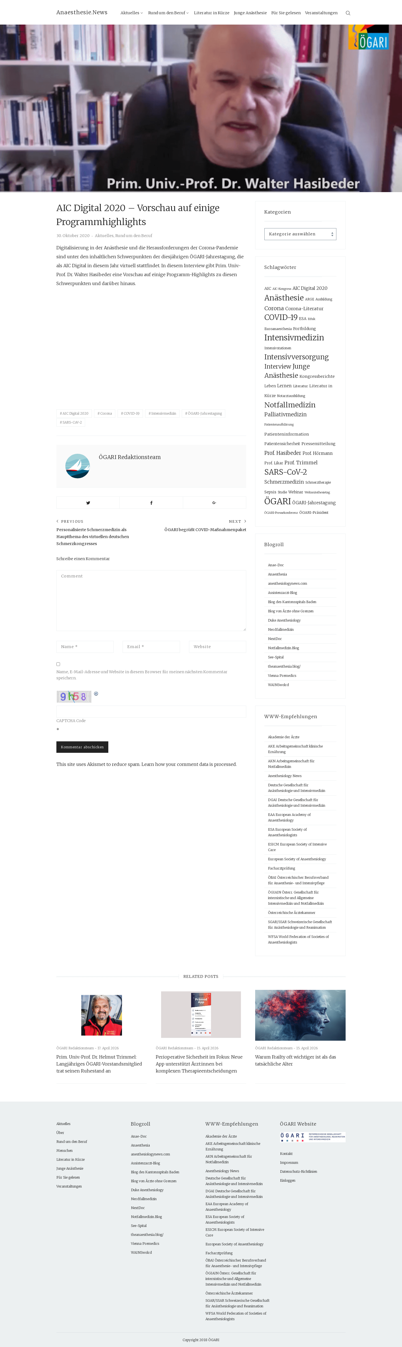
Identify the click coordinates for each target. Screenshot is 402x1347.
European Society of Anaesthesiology (297, 859)
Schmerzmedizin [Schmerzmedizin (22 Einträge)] (284, 482)
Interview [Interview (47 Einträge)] (277, 366)
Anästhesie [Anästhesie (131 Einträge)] (284, 297)
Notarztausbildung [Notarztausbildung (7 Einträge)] (291, 396)
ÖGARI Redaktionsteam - (76, 1048)
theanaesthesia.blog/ (284, 666)
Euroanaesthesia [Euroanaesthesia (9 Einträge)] (278, 329)
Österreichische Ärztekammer (291, 913)
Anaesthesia (277, 574)
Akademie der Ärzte (283, 737)
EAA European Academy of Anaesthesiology (289, 817)
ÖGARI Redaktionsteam (130, 457)
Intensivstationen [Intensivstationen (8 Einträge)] (277, 348)
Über (60, 1133)
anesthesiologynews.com (287, 583)
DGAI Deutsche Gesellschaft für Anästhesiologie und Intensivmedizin (296, 803)
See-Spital (276, 657)
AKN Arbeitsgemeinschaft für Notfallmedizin (291, 764)
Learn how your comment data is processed (189, 764)
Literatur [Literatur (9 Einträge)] (300, 386)
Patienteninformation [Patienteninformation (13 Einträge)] (286, 434)
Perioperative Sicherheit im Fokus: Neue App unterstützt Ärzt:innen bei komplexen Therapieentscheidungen (199, 1064)
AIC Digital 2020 (75, 413)
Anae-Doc (276, 565)
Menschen (64, 1150)
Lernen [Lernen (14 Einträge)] (284, 385)
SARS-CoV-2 (72, 422)
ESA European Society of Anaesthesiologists (287, 832)
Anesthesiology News (285, 776)
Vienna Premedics (282, 676)
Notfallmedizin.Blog (283, 648)
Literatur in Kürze (211, 12)
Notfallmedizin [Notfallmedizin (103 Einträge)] (290, 404)
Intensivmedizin (163, 413)
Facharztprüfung (281, 868)
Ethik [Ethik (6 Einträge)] (311, 319)
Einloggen (287, 1180)
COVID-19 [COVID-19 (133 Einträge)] (281, 317)
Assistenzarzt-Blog (282, 593)
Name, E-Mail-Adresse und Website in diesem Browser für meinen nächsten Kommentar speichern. (142, 674)
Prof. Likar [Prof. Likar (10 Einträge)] (273, 463)
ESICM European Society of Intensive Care (297, 847)
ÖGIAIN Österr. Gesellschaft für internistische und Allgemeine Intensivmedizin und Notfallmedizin (296, 898)
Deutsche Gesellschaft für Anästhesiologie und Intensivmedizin (296, 788)
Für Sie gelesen (286, 12)
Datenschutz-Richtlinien (298, 1171)
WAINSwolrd (278, 685)
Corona (106, 413)
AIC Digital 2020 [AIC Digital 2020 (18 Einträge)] (310, 288)
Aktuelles (130, 12)
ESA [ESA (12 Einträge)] (303, 318)
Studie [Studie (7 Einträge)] (282, 492)
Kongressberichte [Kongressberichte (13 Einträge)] (317, 376)
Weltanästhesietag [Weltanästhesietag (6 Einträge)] (317, 492)
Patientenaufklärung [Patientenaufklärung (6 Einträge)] (279, 424)
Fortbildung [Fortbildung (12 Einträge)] (304, 328)
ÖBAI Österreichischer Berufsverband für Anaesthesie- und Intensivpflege (298, 880)
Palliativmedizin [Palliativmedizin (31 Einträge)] (285, 414)
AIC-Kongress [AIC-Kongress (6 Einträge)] (281, 289)
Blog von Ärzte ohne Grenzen (291, 611)
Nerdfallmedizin (281, 629)
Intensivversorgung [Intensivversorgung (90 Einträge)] (296, 357)
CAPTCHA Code (71, 720)
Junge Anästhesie (250, 12)
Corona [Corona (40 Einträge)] (274, 308)
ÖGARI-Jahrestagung (205, 413)
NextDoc (275, 639)
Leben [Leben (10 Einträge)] (270, 386)
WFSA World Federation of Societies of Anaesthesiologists (298, 939)
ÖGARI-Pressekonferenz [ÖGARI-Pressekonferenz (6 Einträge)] (281, 513)
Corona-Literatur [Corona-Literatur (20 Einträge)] (304, 308)
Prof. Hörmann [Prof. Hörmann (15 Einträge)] (318, 453)
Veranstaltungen (321, 12)
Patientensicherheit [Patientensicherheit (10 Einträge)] (282, 443)
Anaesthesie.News (82, 12)
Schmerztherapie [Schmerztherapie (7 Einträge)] (318, 482)
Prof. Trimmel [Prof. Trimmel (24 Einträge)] (301, 463)
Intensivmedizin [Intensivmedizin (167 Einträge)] (294, 338)
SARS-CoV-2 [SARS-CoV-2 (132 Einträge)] (285, 472)
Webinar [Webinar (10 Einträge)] (295, 492)
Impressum (289, 1162)
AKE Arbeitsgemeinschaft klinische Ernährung (295, 749)
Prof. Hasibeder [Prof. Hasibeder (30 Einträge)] (282, 453)
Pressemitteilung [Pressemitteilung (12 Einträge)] (319, 443)
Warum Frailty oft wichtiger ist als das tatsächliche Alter (295, 1060)
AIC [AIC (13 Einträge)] (267, 288)
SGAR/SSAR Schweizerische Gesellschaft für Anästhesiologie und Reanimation (300, 925)
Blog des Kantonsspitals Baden (292, 602)
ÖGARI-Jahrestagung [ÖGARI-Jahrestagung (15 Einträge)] (314, 502)
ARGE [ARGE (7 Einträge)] (309, 299)
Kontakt (286, 1154)
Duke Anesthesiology (284, 620)
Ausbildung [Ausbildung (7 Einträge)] (323, 299)
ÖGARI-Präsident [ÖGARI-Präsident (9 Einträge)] (314, 512)
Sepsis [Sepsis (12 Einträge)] (270, 492)
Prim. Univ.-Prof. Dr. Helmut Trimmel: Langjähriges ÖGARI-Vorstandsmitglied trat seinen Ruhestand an (99, 1064)
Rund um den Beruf (166, 12)
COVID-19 (132, 413)
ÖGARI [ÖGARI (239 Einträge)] (277, 501)
